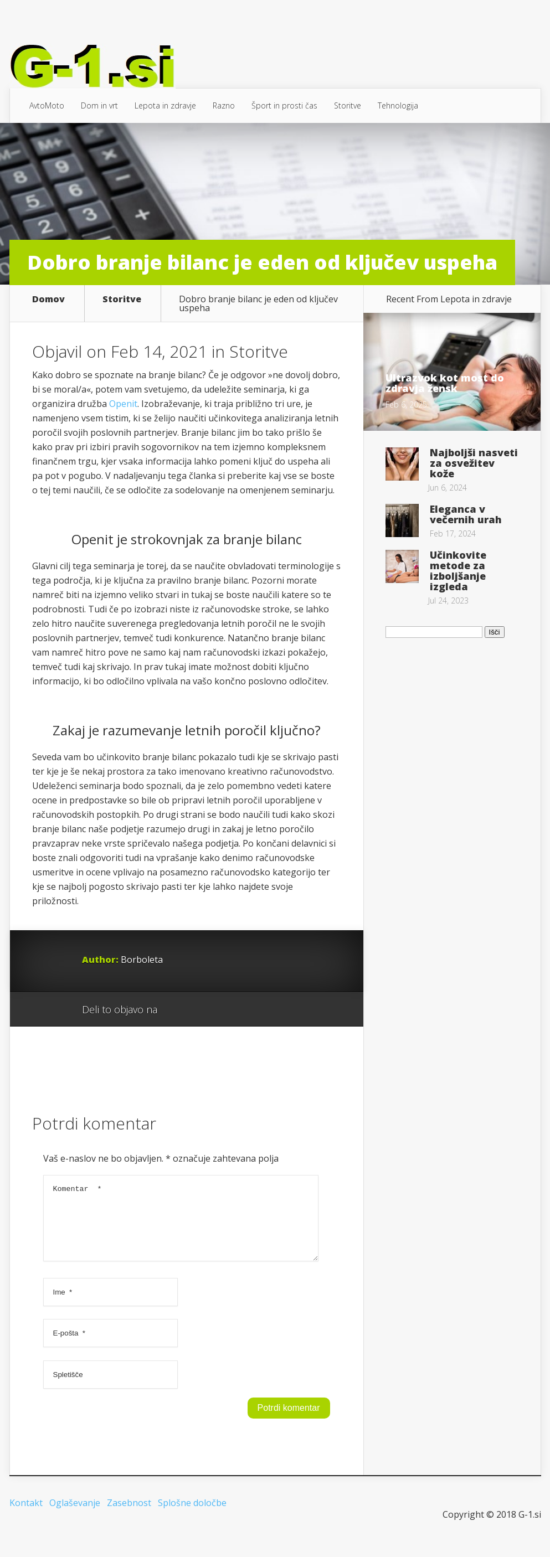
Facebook (198, 1010)
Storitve (347, 105)
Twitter (219, 1010)
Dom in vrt (99, 105)
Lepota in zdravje (165, 105)
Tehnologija (398, 105)
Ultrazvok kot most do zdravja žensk (444, 383)
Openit (123, 404)
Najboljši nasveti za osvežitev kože (474, 463)
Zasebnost (129, 1516)
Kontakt (26, 1516)
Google (177, 1010)
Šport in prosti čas (284, 105)
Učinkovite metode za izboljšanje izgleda (458, 570)
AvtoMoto (46, 105)
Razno (224, 105)
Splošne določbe (192, 1516)
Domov (48, 300)
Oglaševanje (74, 1516)
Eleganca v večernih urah (466, 514)
